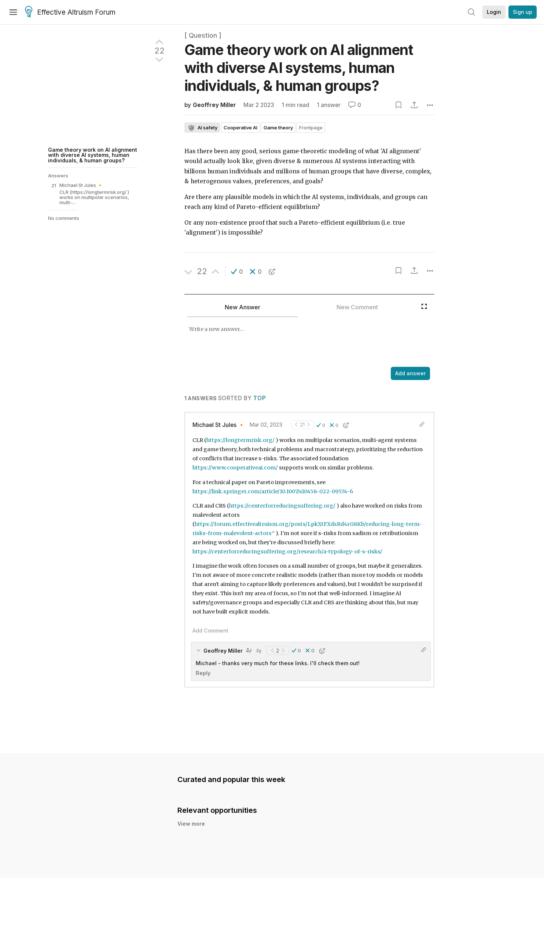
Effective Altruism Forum (70, 12)
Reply (203, 673)
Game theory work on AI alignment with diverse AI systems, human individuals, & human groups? (92, 155)
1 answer (329, 105)
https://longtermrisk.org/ (240, 440)
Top (259, 398)
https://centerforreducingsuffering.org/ (282, 505)
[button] (237, 271)
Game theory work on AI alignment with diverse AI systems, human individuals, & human (298, 67)
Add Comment (210, 630)
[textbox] (301, 342)
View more (191, 824)
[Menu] (13, 12)
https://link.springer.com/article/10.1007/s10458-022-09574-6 (272, 491)
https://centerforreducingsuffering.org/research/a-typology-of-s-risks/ (287, 551)
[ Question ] (202, 35)
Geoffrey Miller (214, 105)
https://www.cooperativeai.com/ (235, 467)
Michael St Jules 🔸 (218, 424)
